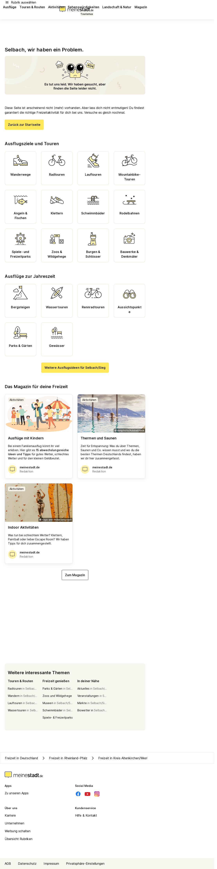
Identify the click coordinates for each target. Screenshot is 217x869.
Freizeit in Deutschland (21, 758)
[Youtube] (87, 794)
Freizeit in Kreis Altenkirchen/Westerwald (123, 758)
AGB (8, 863)
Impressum (51, 863)
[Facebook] (78, 794)
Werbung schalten (18, 831)
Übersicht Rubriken (18, 839)
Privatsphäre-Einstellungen (85, 863)
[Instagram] (97, 794)
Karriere (10, 815)
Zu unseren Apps (17, 793)
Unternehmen (14, 823)
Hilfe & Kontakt (86, 815)
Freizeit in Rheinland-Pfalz (64, 758)
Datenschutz (27, 863)
